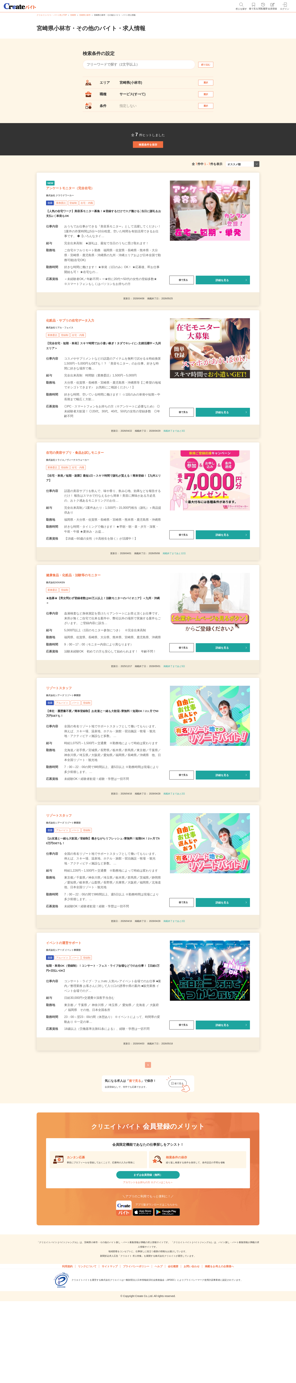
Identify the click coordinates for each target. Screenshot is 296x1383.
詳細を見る (222, 305)
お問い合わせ (192, 1345)
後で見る (181, 305)
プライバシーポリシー (136, 1345)
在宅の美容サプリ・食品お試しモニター (91, 490)
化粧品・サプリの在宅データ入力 (83, 350)
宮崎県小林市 (85, 15)
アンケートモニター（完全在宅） (83, 211)
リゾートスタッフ (66, 740)
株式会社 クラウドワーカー (67, 220)
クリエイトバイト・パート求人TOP (52, 15)
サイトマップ (110, 1345)
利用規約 (67, 1345)
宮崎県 (73, 15)
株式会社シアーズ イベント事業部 (72, 1019)
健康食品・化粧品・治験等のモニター (88, 620)
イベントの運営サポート (74, 1010)
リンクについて (87, 1345)
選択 (209, 84)
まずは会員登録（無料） (148, 1247)
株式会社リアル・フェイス (66, 360)
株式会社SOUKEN (60, 629)
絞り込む (209, 64)
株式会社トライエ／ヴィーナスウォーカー (78, 499)
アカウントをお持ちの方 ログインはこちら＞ (148, 1258)
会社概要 (173, 1345)
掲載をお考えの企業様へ (219, 1345)
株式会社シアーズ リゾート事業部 (72, 750)
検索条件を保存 (148, 159)
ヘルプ (159, 1345)
